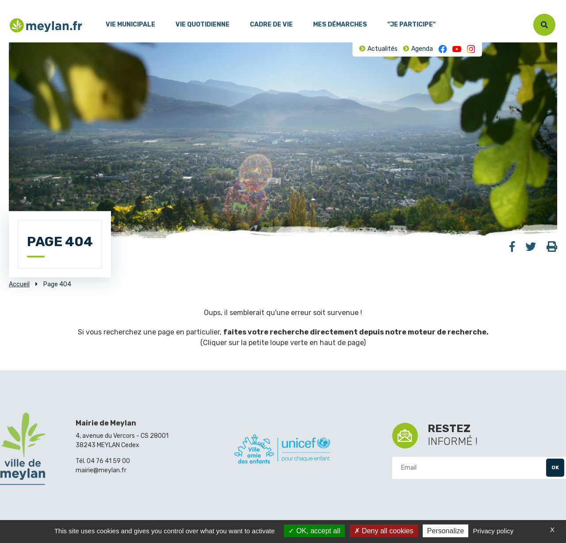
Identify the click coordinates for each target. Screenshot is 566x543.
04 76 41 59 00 (108, 461)
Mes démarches (340, 24)
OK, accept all (314, 531)
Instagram (471, 49)
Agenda (422, 49)
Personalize (445, 531)
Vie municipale (130, 24)
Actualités (382, 49)
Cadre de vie (271, 24)
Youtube (456, 49)
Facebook (442, 49)
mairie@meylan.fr (101, 470)
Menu (15, 4)
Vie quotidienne (202, 24)
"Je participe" (411, 24)
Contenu (39, 4)
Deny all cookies (383, 531)
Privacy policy (493, 531)
